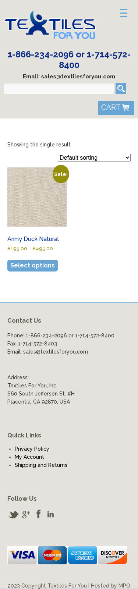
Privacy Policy (32, 449)
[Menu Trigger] (123, 13)
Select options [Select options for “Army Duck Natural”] (32, 265)
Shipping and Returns (41, 465)
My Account (29, 457)
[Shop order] (94, 158)
